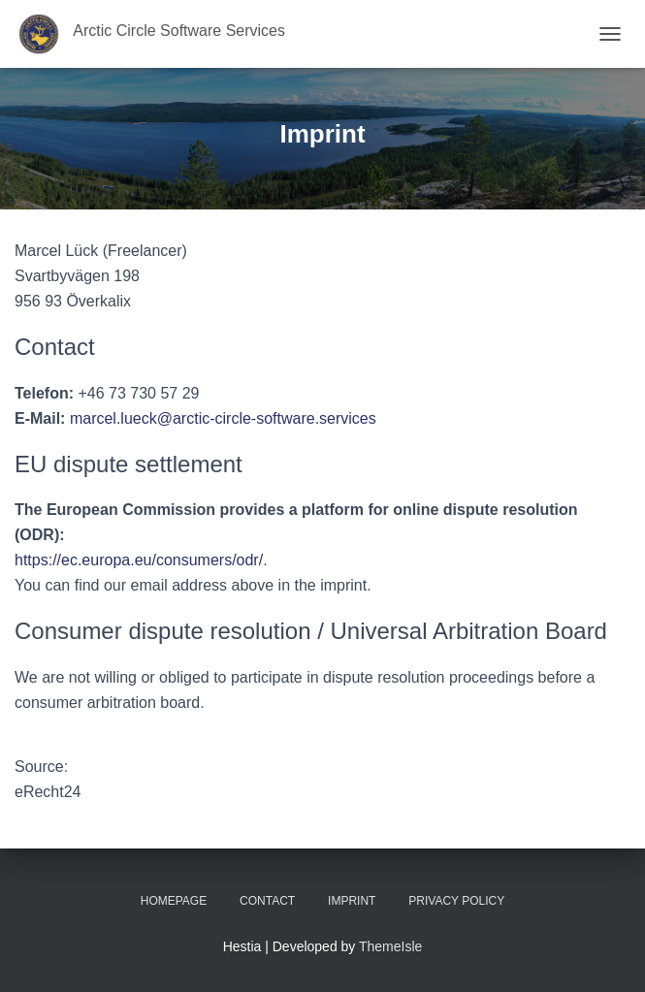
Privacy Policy (456, 901)
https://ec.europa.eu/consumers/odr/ (139, 560)
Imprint (351, 901)
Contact (267, 901)
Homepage (174, 901)
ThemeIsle (390, 946)
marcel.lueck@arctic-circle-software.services (223, 418)
